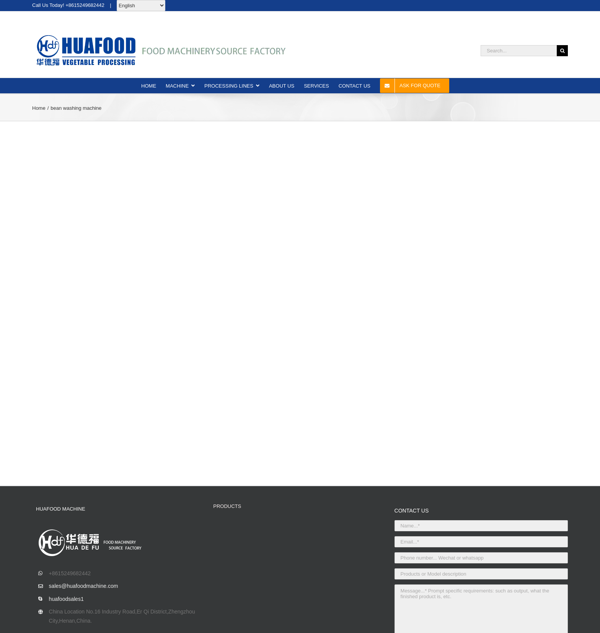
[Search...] (519, 50)
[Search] (562, 50)
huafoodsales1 (66, 599)
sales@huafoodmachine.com (83, 586)
